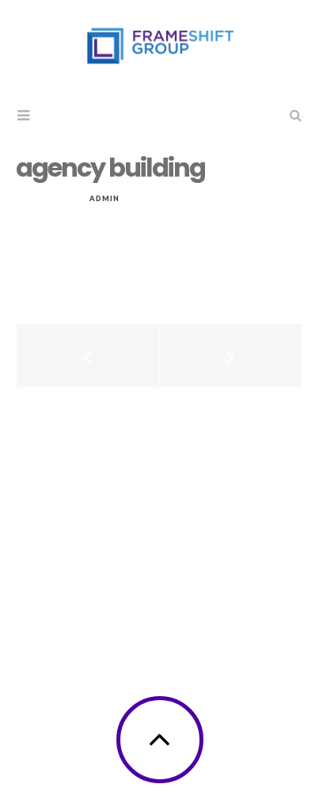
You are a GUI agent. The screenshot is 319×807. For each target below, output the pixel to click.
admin (104, 198)
